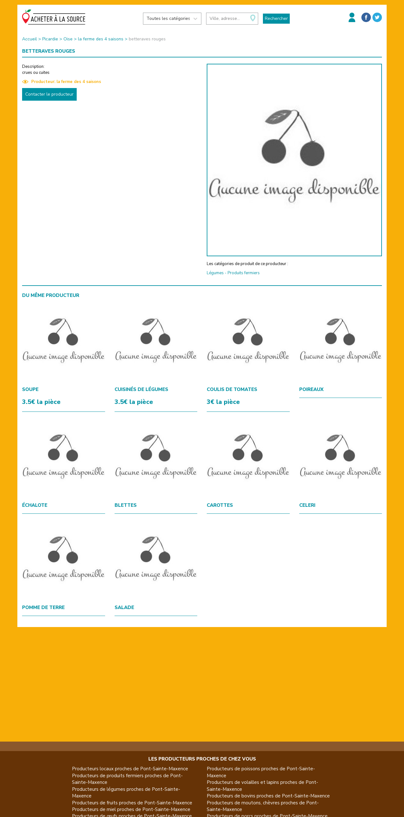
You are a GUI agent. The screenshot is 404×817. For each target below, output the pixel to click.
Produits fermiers (244, 273)
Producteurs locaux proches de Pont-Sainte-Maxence (130, 769)
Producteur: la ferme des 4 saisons (61, 82)
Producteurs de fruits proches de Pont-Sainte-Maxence (132, 803)
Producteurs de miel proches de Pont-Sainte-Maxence (131, 809)
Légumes (215, 273)
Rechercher (276, 18)
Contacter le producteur (49, 94)
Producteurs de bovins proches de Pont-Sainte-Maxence (268, 796)
